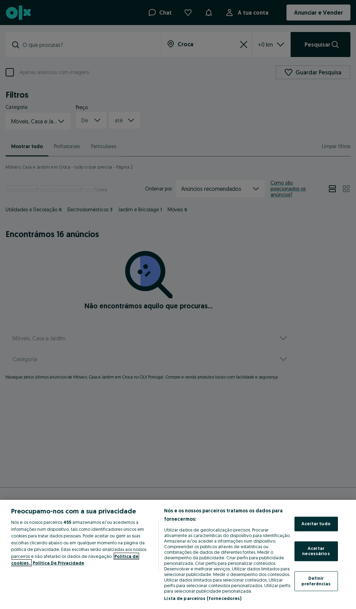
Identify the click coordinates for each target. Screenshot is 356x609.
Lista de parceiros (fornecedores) (202, 598)
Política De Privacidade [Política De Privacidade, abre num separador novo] (58, 563)
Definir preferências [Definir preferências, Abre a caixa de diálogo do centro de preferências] (316, 580)
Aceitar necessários (316, 551)
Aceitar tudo (316, 524)
